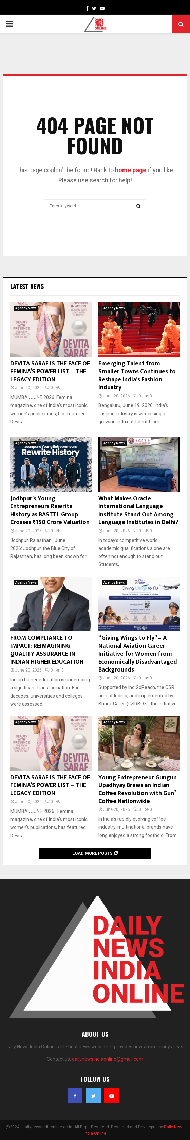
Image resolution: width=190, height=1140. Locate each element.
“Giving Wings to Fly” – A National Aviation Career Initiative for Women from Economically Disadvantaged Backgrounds (137, 654)
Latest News (27, 286)
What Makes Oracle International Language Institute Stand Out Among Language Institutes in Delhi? (138, 510)
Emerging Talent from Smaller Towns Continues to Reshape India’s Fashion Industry (137, 376)
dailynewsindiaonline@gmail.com (107, 1059)
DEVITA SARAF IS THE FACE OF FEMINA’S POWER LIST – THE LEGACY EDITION (50, 372)
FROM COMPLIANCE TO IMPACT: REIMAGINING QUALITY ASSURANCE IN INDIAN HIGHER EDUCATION (47, 650)
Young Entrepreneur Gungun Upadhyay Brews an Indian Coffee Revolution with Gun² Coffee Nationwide (137, 789)
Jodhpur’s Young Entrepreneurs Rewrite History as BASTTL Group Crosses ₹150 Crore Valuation (50, 510)
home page (130, 170)
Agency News (26, 308)
